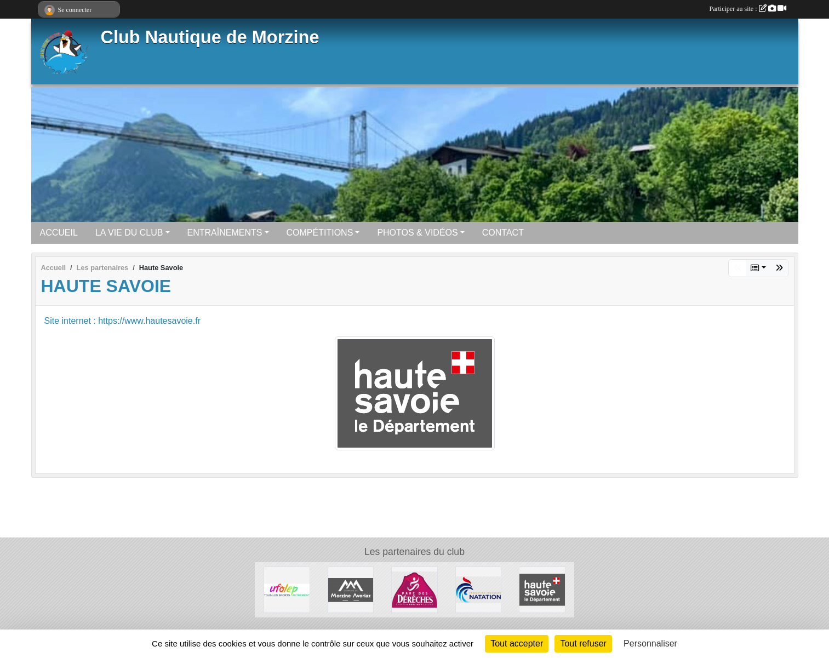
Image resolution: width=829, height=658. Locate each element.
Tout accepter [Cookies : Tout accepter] (516, 643)
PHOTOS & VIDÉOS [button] (417, 232)
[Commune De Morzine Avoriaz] (351, 589)
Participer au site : (748, 9)
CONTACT (503, 232)
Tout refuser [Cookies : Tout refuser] (583, 643)
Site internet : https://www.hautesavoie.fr (122, 320)
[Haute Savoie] (542, 589)
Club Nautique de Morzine (210, 37)
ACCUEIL (59, 232)
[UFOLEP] (287, 589)
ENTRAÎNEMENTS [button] (224, 232)
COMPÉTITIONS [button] (320, 232)
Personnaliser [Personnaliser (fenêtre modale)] (650, 643)
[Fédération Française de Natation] (478, 589)
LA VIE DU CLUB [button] (129, 232)
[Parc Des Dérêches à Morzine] (414, 589)
